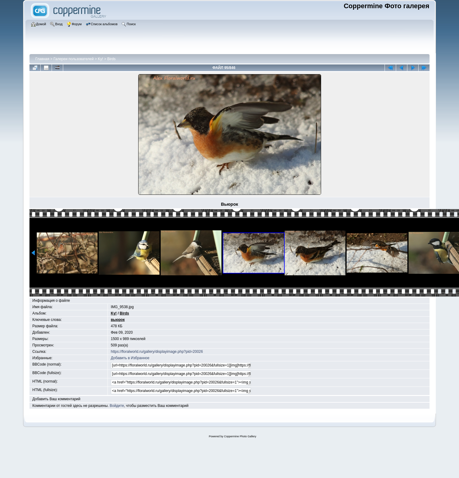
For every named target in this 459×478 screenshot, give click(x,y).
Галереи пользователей (73, 59)
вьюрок (118, 320)
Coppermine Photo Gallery (240, 436)
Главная (43, 59)
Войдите (117, 406)
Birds (111, 59)
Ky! (100, 59)
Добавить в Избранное (130, 358)
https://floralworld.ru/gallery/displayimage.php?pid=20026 (157, 351)
